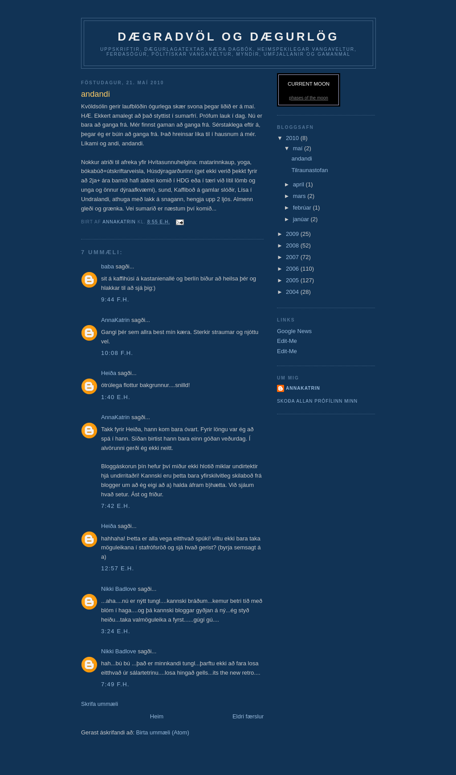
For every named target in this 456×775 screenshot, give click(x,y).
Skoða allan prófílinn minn (317, 401)
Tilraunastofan (309, 170)
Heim (156, 716)
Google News (294, 331)
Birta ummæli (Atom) (162, 732)
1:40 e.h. (115, 397)
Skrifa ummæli (99, 704)
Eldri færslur (248, 716)
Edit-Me (287, 341)
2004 (293, 292)
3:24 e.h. (115, 631)
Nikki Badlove (118, 588)
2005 (293, 280)
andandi (301, 158)
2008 (293, 245)
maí (298, 148)
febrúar (303, 207)
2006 (293, 268)
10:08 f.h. (117, 353)
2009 (293, 234)
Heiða (108, 373)
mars (300, 196)
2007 (293, 257)
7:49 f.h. (115, 684)
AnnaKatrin (115, 320)
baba (108, 266)
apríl (299, 184)
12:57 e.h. (117, 568)
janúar (302, 219)
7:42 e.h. (115, 506)
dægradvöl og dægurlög (228, 36)
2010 (293, 138)
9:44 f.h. (115, 299)
